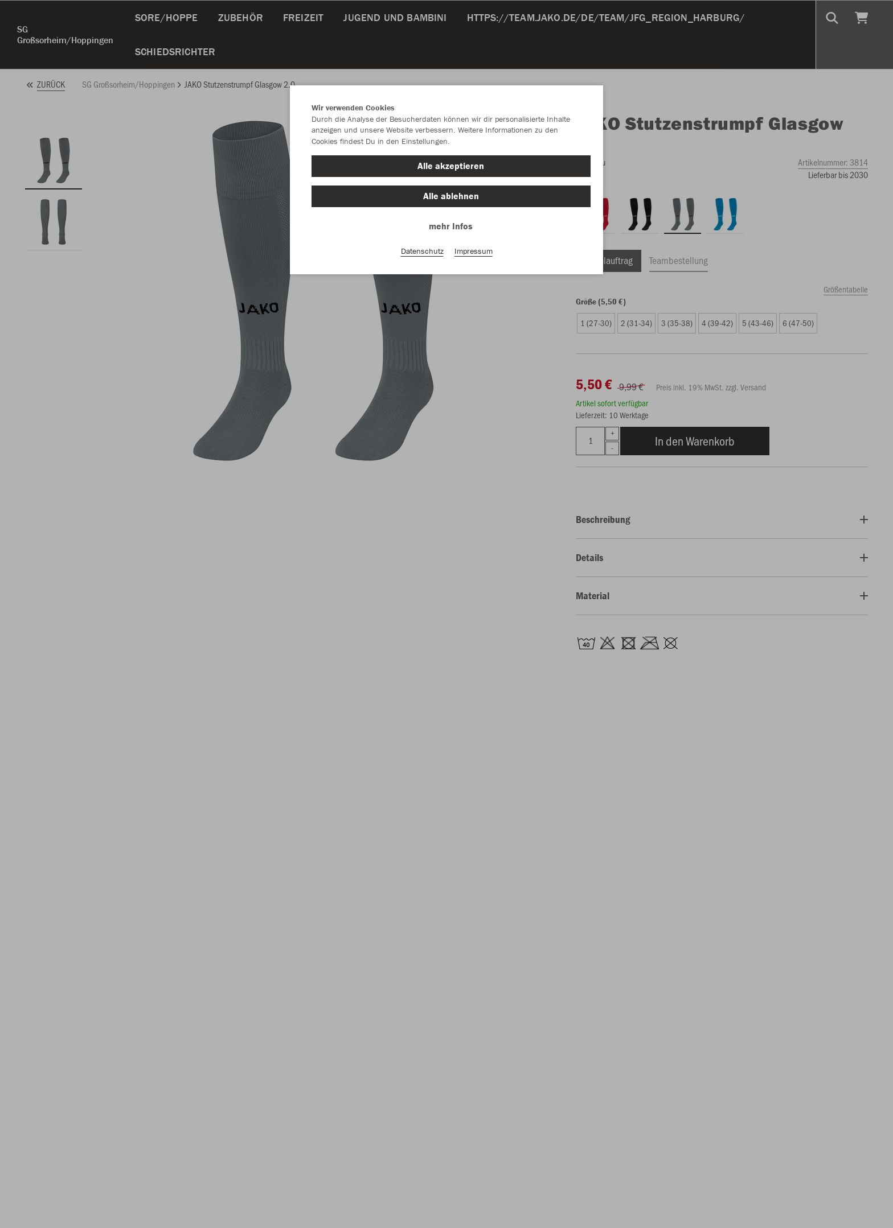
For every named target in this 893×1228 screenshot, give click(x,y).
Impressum (473, 251)
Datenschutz (422, 251)
